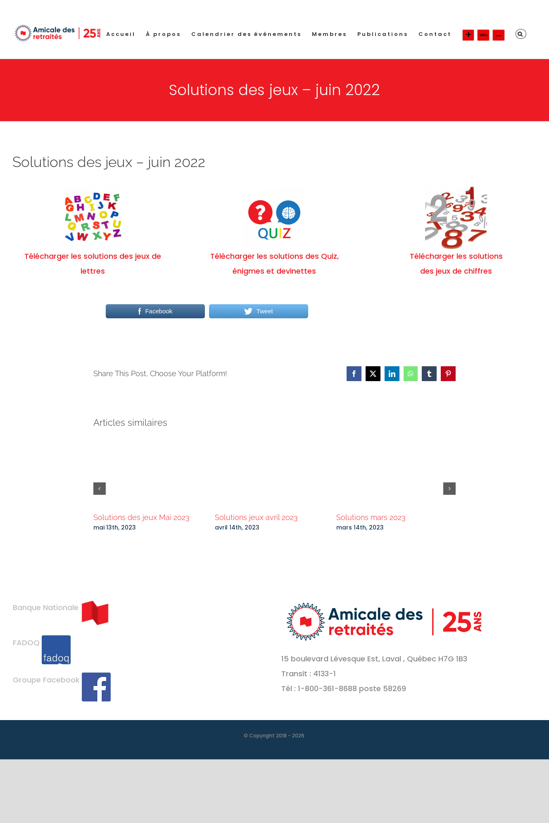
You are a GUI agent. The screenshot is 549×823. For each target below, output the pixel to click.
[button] (521, 34)
